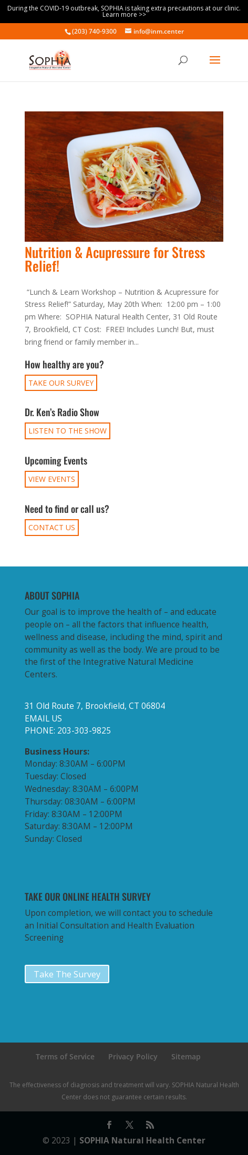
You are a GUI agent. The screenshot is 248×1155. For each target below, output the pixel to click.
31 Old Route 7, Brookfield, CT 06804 (95, 705)
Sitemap (186, 1056)
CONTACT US (51, 527)
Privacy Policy (133, 1056)
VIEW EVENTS (51, 479)
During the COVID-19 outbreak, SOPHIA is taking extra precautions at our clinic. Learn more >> (124, 11)
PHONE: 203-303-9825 (68, 730)
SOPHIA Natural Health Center (142, 1140)
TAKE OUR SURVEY (61, 383)
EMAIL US (43, 718)
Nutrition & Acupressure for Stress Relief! (115, 259)
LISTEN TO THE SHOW (67, 431)
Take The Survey (67, 974)
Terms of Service (65, 1056)
